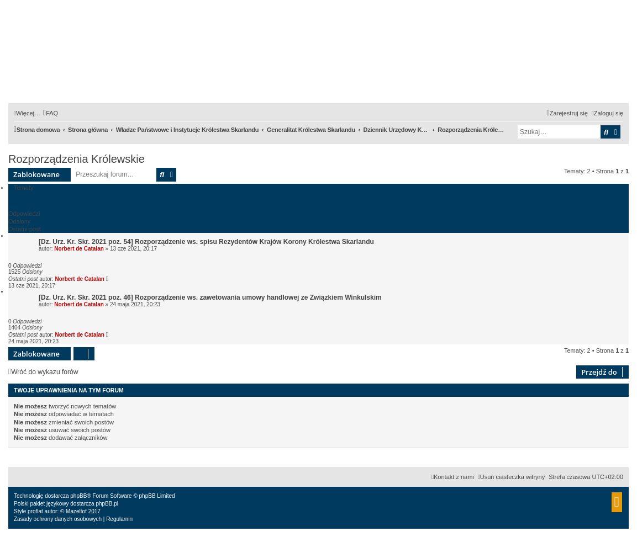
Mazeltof (76, 511)
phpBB (78, 496)
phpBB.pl (107, 504)
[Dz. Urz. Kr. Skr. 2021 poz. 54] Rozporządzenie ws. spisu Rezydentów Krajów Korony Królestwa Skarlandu (206, 242)
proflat (35, 511)
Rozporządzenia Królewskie (76, 159)
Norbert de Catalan (78, 249)
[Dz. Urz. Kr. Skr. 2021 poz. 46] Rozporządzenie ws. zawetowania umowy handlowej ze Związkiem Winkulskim (210, 297)
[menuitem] (50, 113)
